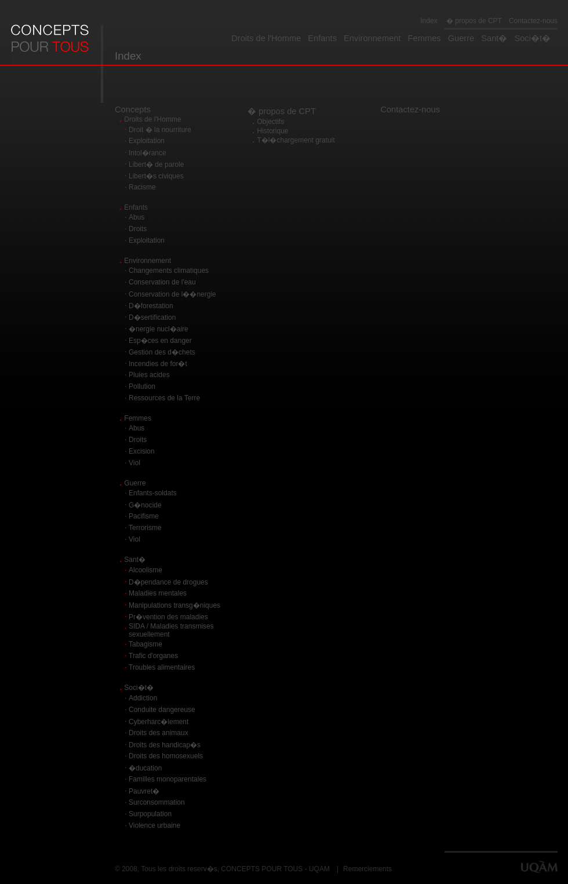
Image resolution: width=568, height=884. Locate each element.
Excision (142, 451)
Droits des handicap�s (165, 745)
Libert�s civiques (156, 176)
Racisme (142, 187)
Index (428, 21)
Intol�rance (147, 153)
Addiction (143, 698)
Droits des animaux (158, 733)
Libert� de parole (156, 164)
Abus (136, 217)
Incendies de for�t (158, 364)
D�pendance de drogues (168, 582)
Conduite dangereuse (162, 710)
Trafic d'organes (153, 656)
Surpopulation (150, 814)
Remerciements (367, 869)
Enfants (322, 38)
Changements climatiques (169, 270)
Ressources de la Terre (164, 398)
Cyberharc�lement (158, 722)
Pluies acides (149, 375)
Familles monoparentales (167, 779)
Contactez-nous (533, 21)
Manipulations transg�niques (174, 605)
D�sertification (152, 317)
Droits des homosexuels (166, 756)
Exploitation (147, 141)
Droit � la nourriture (160, 130)
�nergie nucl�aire (158, 329)
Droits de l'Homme (266, 38)
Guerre (461, 38)
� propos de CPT (473, 21)
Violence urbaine (154, 825)
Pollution (142, 386)
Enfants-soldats (153, 493)
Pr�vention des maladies (168, 617)
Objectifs (271, 122)
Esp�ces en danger (160, 341)
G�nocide (145, 505)
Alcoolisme (145, 570)
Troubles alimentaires (162, 667)
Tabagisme (145, 644)
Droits (138, 229)
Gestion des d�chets (162, 352)
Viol (134, 463)
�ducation (145, 768)
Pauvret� (144, 791)
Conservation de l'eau (162, 282)
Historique (273, 131)
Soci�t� (532, 38)
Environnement (372, 38)
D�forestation (151, 306)
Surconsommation (157, 802)
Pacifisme (144, 516)
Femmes (424, 38)
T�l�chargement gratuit (296, 140)
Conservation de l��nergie (172, 294)
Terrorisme (145, 528)
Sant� (494, 38)
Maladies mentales (158, 593)
